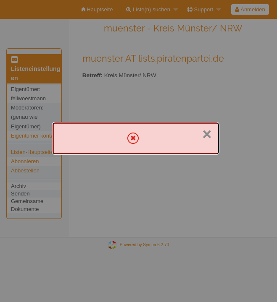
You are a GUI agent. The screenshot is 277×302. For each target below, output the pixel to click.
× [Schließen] (206, 134)
